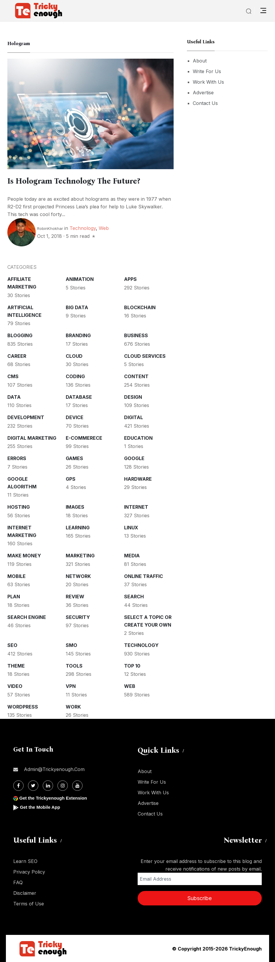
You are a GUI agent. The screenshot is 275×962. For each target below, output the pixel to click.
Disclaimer (24, 893)
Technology (83, 228)
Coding (75, 376)
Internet (136, 507)
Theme (16, 665)
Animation (80, 279)
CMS (13, 376)
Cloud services (145, 356)
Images (75, 507)
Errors (16, 458)
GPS (70, 479)
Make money (24, 555)
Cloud (74, 356)
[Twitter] (33, 785)
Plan (13, 596)
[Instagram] (62, 785)
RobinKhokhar (50, 228)
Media (132, 555)
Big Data (77, 307)
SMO (71, 645)
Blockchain (140, 307)
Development (25, 417)
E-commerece (84, 438)
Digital (133, 417)
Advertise (203, 92)
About (200, 61)
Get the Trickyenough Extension (55, 797)
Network (78, 576)
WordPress (22, 706)
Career (16, 356)
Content (136, 376)
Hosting (18, 507)
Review (75, 596)
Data (14, 397)
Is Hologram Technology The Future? (78, 181)
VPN (71, 686)
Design (133, 397)
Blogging (19, 335)
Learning (78, 527)
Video (14, 686)
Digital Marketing (31, 438)
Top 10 (132, 665)
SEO (12, 645)
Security (78, 617)
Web (104, 228)
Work (73, 706)
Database (79, 397)
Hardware (138, 479)
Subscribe (199, 898)
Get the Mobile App (41, 806)
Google (134, 458)
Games (74, 458)
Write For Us (207, 71)
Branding (78, 335)
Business (136, 335)
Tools (74, 665)
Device (74, 417)
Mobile (16, 576)
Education (138, 438)
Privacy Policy (29, 871)
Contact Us (205, 103)
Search (134, 596)
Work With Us (208, 82)
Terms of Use (28, 903)
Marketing (80, 555)
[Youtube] (77, 785)
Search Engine (26, 617)
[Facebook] (18, 785)
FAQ (18, 882)
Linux (131, 527)
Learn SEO (25, 861)
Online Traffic (143, 576)
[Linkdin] (48, 785)
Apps (130, 279)
